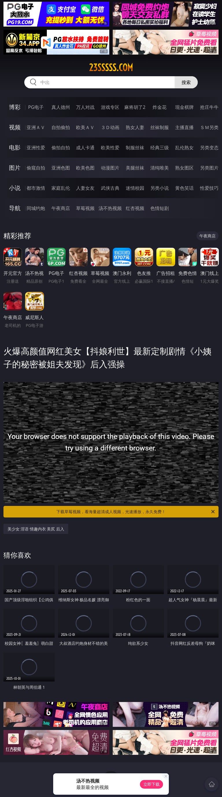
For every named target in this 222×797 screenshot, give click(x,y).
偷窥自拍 (36, 168)
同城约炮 (36, 208)
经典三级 (159, 147)
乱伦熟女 (184, 147)
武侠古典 (110, 188)
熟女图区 (184, 168)
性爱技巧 (209, 188)
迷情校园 (135, 188)
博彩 (15, 107)
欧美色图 (85, 168)
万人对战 (85, 107)
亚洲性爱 (36, 147)
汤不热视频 (110, 208)
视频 (15, 127)
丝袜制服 (159, 127)
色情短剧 (159, 208)
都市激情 (36, 188)
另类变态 (209, 147)
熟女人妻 (135, 127)
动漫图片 (110, 168)
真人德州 (60, 107)
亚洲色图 (60, 168)
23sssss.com (111, 67)
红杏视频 (135, 208)
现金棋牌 (184, 107)
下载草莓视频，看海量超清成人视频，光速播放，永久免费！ (136, 511)
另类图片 (209, 168)
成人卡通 (85, 147)
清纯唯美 (159, 168)
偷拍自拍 (60, 147)
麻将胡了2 (134, 107)
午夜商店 (60, 208)
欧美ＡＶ (85, 127)
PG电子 (35, 107)
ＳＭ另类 (209, 127)
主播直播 (184, 127)
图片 (15, 168)
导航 (15, 208)
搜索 (186, 82)
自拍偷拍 (60, 127)
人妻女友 (85, 188)
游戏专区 (110, 107)
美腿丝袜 (135, 168)
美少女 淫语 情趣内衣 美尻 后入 (36, 529)
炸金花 (159, 107)
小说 (15, 188)
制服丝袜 (135, 147)
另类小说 (159, 188)
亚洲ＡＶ (36, 127)
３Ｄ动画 (110, 127)
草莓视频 (85, 208)
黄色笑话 (184, 188)
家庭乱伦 (60, 188)
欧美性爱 (110, 147)
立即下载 (151, 784)
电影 (15, 147)
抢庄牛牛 (209, 107)
